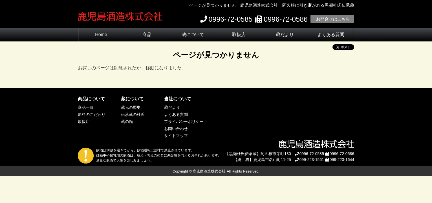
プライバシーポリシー (184, 121)
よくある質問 (330, 34)
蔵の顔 (127, 121)
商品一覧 (86, 107)
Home (101, 34)
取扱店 (239, 34)
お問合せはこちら (333, 19)
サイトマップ (176, 135)
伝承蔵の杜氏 (133, 114)
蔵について (193, 34)
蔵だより (285, 34)
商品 (146, 34)
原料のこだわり (91, 114)
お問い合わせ (176, 128)
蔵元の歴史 (131, 107)
